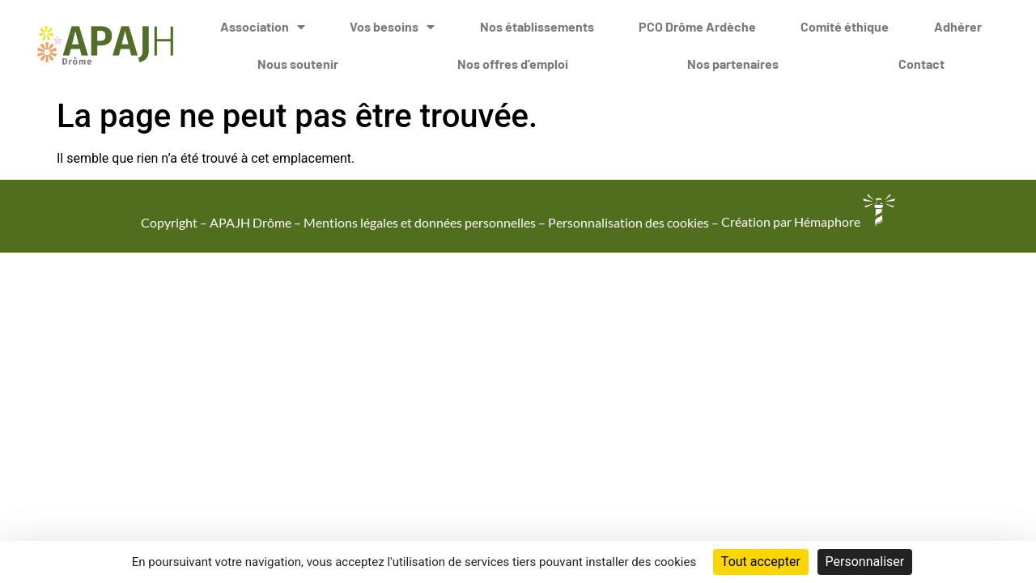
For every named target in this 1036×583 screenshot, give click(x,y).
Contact (921, 62)
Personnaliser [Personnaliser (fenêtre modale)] (865, 561)
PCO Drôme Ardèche (697, 24)
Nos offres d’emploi (512, 62)
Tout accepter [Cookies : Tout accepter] (760, 561)
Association (262, 25)
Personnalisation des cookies (628, 221)
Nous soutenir (297, 62)
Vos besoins (392, 25)
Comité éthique (844, 24)
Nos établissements (537, 24)
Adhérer (958, 24)
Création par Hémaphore (808, 221)
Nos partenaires (733, 62)
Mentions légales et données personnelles (420, 221)
